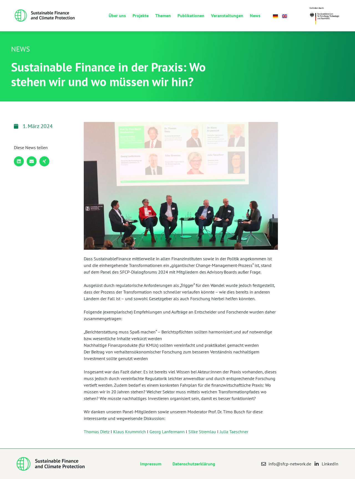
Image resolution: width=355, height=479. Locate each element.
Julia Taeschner (234, 431)
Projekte (141, 15)
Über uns (117, 15)
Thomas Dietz (97, 431)
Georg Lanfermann (167, 431)
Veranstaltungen (227, 15)
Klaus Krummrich (129, 431)
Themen (163, 15)
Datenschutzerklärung (194, 464)
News (255, 15)
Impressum (150, 464)
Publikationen (191, 15)
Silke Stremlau (202, 431)
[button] (19, 161)
